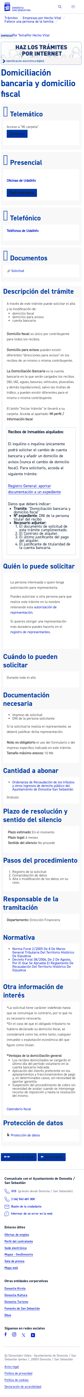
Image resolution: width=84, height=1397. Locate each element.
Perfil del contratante (18, 1241)
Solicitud (15, 271)
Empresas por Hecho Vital (42, 18)
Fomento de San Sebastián (22, 1309)
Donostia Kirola (15, 1289)
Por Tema (19, 35)
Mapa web (11, 1268)
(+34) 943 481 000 (23, 1199)
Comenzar (17, 134)
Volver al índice (19, 1157)
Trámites (11, 18)
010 (13, 1191)
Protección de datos (25, 1135)
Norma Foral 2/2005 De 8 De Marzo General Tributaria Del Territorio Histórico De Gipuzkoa (43, 952)
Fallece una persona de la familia (29, 21)
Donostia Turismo (16, 1302)
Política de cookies (16, 1380)
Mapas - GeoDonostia (18, 1255)
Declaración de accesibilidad (22, 1387)
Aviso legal (11, 1367)
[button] (60, 7)
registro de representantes (30, 632)
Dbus (7, 1315)
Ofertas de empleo (16, 1235)
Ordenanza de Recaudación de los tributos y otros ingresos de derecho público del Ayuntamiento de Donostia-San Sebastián (43, 786)
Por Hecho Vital (38, 35)
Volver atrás (52, 1157)
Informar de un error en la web (31, 1214)
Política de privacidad (18, 1373)
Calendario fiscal (19, 1109)
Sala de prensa (14, 1261)
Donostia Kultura (15, 1295)
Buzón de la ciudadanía (26, 1207)
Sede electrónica (15, 1248)
